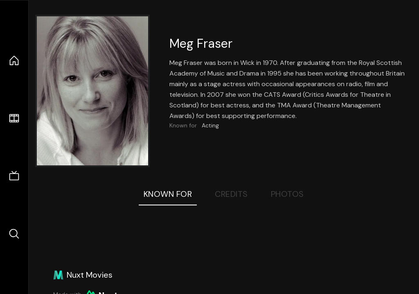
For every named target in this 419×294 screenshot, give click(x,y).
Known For (168, 194)
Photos (287, 194)
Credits (231, 194)
